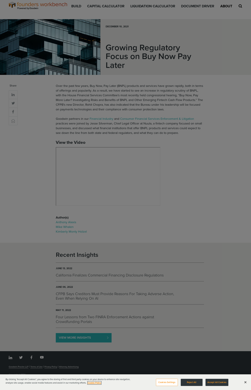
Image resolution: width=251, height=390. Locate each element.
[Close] (245, 383)
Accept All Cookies (216, 383)
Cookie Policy (94, 384)
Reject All (191, 383)
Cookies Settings (166, 383)
